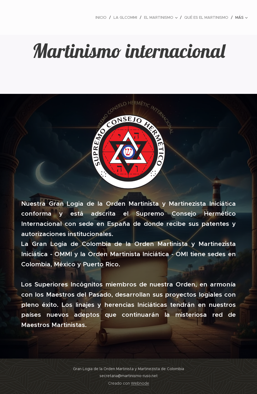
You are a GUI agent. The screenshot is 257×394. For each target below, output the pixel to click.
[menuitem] (102, 17)
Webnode (140, 383)
